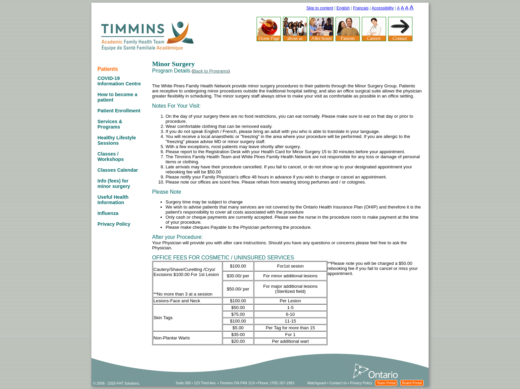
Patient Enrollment (118, 110)
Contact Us (338, 383)
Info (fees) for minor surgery (113, 183)
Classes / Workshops (110, 156)
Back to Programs (211, 71)
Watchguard (316, 383)
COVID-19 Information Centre (119, 81)
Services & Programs (109, 124)
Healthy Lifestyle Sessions (116, 140)
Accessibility (383, 8)
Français (361, 8)
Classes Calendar (117, 170)
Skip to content (320, 8)
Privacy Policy (114, 224)
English (343, 8)
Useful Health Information (112, 199)
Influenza (107, 213)
